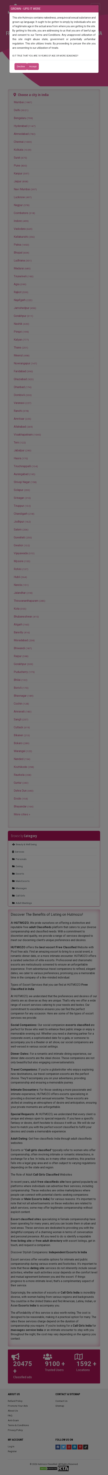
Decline (21, 66)
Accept (33, 66)
